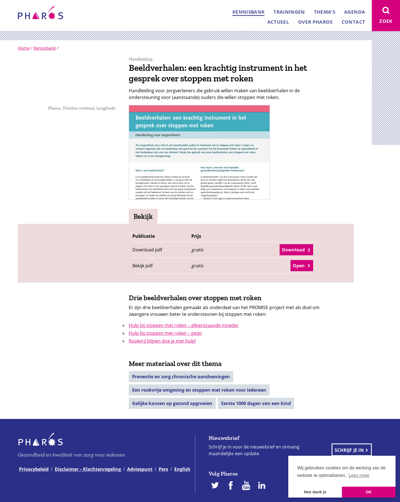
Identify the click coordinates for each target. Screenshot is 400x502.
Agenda (354, 12)
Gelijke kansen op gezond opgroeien (172, 403)
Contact (353, 22)
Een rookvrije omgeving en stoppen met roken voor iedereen (199, 390)
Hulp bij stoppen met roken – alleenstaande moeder (184, 325)
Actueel (278, 22)
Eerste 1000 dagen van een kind (256, 403)
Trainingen (289, 12)
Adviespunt (140, 469)
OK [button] (369, 492)
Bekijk (143, 216)
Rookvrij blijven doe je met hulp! (162, 341)
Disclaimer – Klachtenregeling (88, 469)
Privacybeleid (34, 469)
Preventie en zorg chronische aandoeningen (181, 377)
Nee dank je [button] (315, 492)
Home (24, 48)
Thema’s (324, 12)
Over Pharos (315, 22)
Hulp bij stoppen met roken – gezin (165, 333)
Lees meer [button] (359, 475)
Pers (163, 469)
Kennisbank (248, 12)
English (182, 469)
